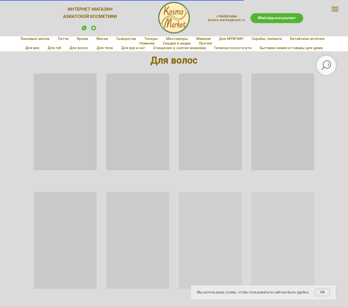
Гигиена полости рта (233, 48)
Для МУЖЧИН (231, 39)
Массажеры (177, 39)
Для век (32, 48)
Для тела (104, 48)
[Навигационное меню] (335, 9)
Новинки (147, 43)
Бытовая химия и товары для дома (291, 48)
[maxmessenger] (94, 30)
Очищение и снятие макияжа (179, 48)
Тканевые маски (35, 39)
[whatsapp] (84, 30)
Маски (102, 39)
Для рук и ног (133, 48)
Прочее (205, 43)
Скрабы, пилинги (267, 39)
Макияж (203, 39)
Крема (82, 39)
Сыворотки (126, 39)
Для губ (54, 48)
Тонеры (151, 39)
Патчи (63, 39)
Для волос (78, 48)
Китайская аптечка (307, 39)
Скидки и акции (177, 43)
